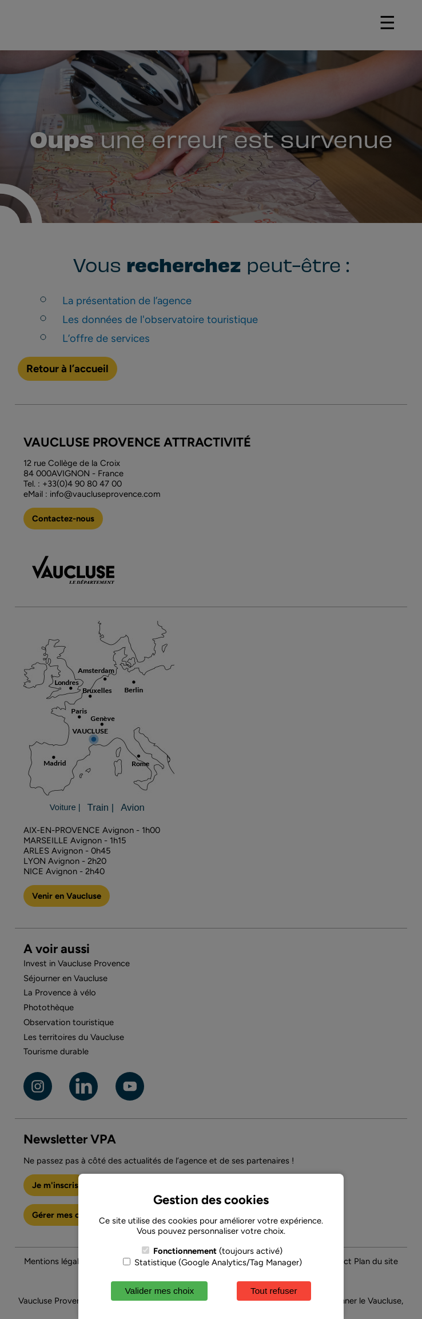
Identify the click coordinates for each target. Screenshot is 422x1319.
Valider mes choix (159, 1291)
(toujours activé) (212, 1251)
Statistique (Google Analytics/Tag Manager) (212, 1262)
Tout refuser (273, 1291)
